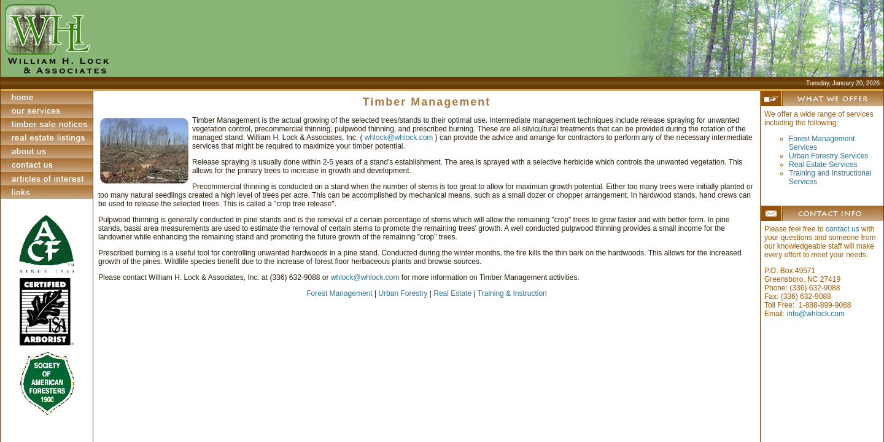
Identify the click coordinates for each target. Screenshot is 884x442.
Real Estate (452, 293)
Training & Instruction (512, 293)
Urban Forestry (402, 293)
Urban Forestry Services (828, 156)
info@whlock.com (816, 313)
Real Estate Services (823, 164)
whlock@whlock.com (400, 137)
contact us (842, 229)
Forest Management (339, 293)
